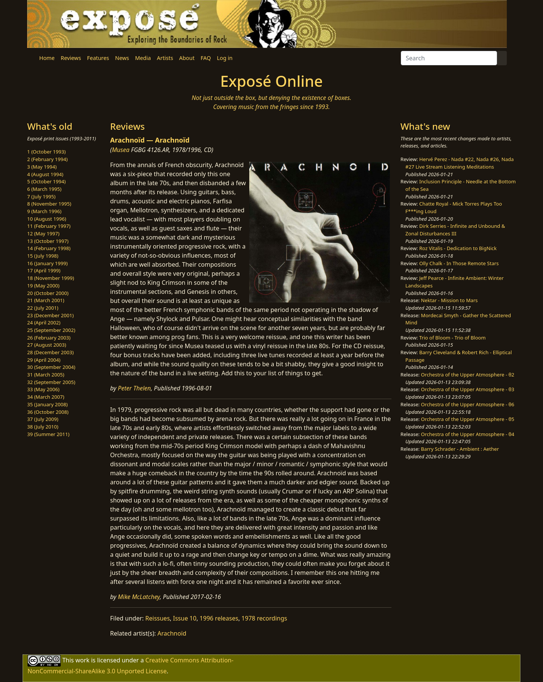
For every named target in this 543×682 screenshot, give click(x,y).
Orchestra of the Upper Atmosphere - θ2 (467, 374)
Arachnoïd (172, 633)
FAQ (206, 57)
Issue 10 (184, 618)
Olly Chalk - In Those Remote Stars (459, 263)
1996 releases (218, 618)
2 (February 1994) (47, 159)
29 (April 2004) (43, 359)
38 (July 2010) (42, 426)
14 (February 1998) (49, 248)
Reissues (157, 618)
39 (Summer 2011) (48, 434)
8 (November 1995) (49, 203)
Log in (224, 57)
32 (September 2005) (51, 382)
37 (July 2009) (42, 419)
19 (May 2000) (43, 285)
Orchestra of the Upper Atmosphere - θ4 (467, 434)
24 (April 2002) (43, 322)
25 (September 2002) (51, 330)
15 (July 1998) (42, 255)
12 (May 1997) (43, 233)
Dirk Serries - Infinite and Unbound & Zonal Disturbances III (455, 230)
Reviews (71, 57)
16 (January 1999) (47, 263)
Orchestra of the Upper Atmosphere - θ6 (467, 404)
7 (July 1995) (41, 196)
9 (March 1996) (44, 211)
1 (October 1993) (46, 151)
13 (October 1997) (48, 241)
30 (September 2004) (51, 367)
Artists (165, 57)
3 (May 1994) (42, 166)
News (122, 57)
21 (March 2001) (45, 300)
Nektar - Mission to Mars (449, 300)
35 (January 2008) (47, 404)
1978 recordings (264, 618)
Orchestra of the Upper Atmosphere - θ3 (467, 389)
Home (47, 57)
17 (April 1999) (43, 270)
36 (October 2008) (48, 412)
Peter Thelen (134, 388)
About (187, 57)
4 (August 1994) (45, 174)
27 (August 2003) (46, 344)
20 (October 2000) (48, 293)
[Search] (449, 58)
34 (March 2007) (45, 396)
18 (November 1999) (50, 278)
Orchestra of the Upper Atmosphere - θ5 (467, 419)
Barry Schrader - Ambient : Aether (460, 448)
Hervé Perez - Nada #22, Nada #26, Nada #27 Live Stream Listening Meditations (459, 163)
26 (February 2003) (49, 337)
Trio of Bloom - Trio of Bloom (452, 337)
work (82, 660)
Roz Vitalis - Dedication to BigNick (458, 248)
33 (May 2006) (43, 389)
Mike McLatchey (139, 597)
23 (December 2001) (50, 315)
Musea (121, 150)
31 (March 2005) (45, 374)
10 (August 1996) (46, 218)
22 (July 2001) (42, 307)
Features (98, 57)
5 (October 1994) (46, 181)
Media (143, 57)
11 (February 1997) (49, 226)
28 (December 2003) (50, 352)
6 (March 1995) (44, 189)
